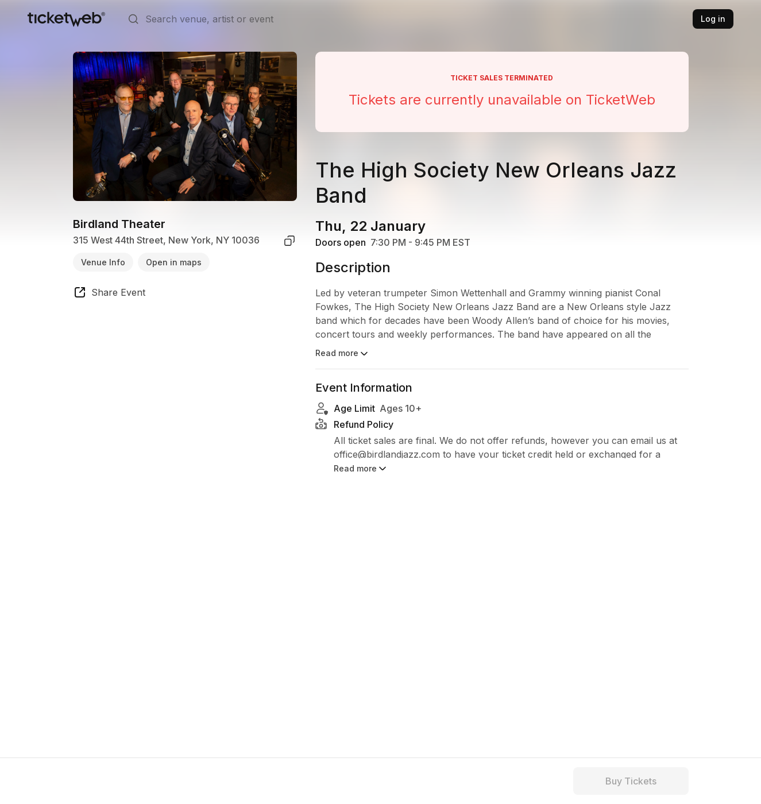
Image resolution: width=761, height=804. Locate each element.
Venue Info (103, 262)
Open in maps (174, 262)
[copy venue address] (289, 240)
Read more (342, 354)
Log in (713, 19)
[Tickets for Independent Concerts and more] (66, 19)
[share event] (109, 294)
